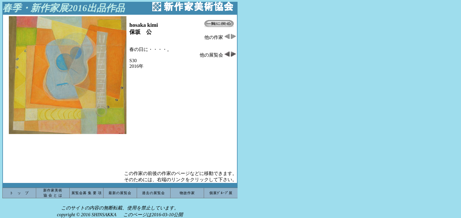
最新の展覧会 (119, 193)
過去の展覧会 (153, 193)
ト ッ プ (19, 193)
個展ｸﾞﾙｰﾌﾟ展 (221, 193)
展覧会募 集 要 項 (86, 193)
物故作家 (187, 193)
